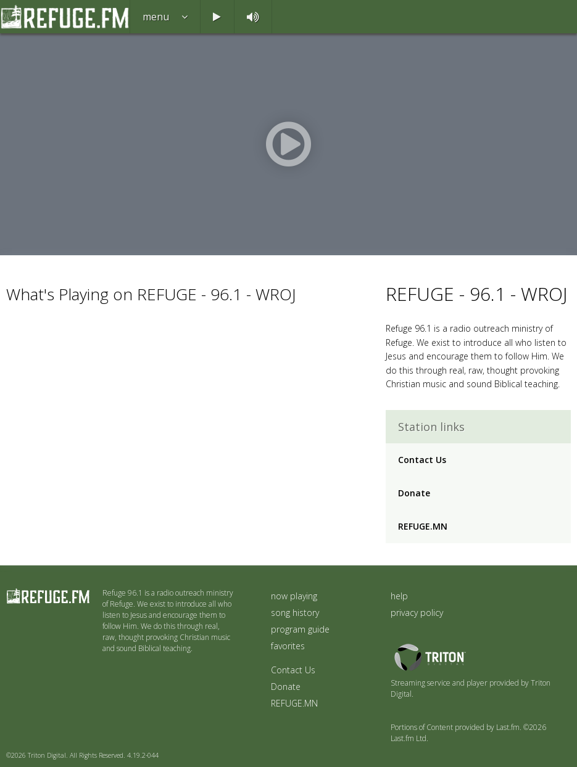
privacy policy (417, 612)
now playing (294, 596)
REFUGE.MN (422, 526)
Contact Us (422, 460)
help (399, 596)
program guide (300, 629)
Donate (414, 493)
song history (295, 612)
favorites (288, 646)
